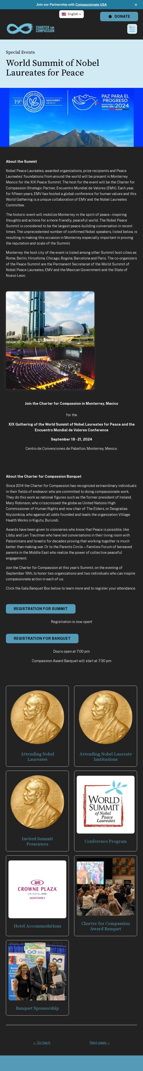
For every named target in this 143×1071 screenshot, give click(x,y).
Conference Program (106, 841)
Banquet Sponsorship (37, 1008)
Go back (41, 1043)
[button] (136, 5)
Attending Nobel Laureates (37, 756)
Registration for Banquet (42, 638)
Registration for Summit (41, 609)
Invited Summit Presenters (37, 841)
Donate (119, 16)
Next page (100, 1043)
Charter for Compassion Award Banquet (105, 926)
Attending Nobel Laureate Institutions (105, 756)
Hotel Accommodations (37, 926)
